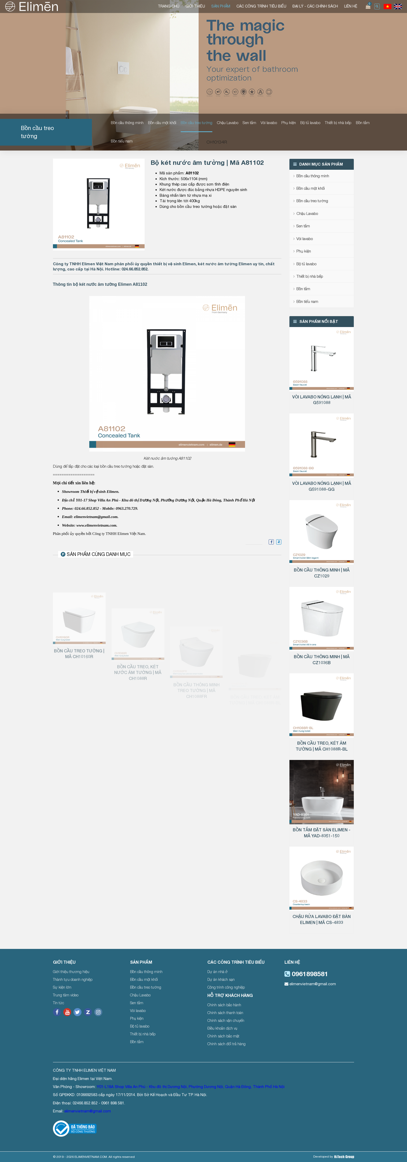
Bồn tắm (363, 122)
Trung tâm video (65, 995)
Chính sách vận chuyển (225, 1020)
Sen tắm (249, 122)
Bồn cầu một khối (162, 122)
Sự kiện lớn (62, 987)
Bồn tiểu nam (122, 141)
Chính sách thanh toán (225, 1012)
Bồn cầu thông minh (127, 122)
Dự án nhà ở (217, 971)
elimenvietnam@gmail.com (310, 984)
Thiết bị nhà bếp (338, 122)
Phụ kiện (288, 122)
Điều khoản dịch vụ (222, 1028)
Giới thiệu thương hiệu (71, 971)
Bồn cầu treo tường (196, 122)
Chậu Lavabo (227, 122)
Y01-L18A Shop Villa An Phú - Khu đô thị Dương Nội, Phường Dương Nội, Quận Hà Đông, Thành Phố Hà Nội (190, 1086)
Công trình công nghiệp (226, 987)
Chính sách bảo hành (224, 1005)
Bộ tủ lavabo (310, 122)
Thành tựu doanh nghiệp (72, 979)
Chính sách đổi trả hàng (226, 1044)
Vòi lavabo (269, 122)
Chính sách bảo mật (223, 1036)
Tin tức (58, 1003)
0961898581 (306, 973)
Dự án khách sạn (221, 979)
